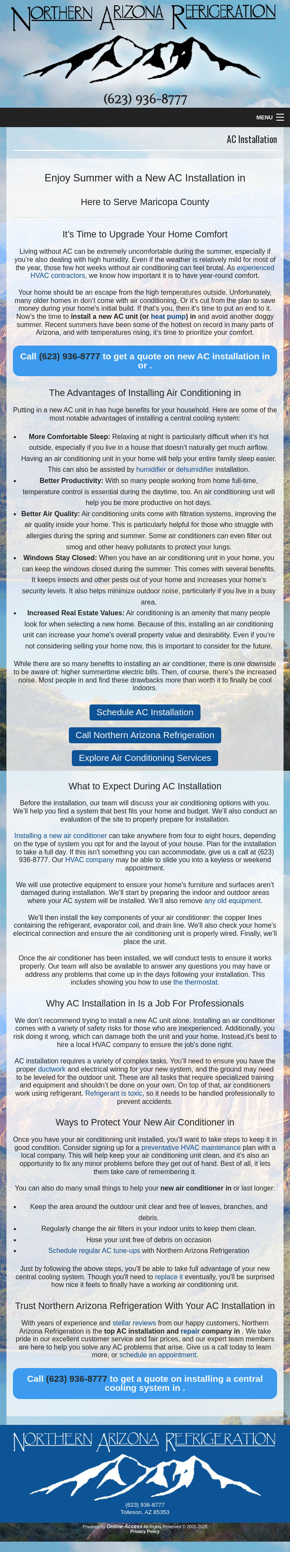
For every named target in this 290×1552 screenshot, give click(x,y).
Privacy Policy (145, 1531)
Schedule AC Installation (144, 712)
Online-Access (124, 1527)
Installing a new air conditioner (60, 835)
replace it (169, 1277)
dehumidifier (194, 469)
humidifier (151, 469)
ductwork (51, 1069)
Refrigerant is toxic (113, 1093)
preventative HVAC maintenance (191, 1147)
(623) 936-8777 (145, 99)
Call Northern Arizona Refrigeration (145, 735)
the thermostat (195, 982)
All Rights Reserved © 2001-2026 (175, 1526)
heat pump (168, 316)
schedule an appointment (157, 1355)
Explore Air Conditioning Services (145, 758)
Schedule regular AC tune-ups (94, 1250)
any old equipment (232, 900)
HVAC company (89, 859)
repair (190, 1331)
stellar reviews (134, 1323)
